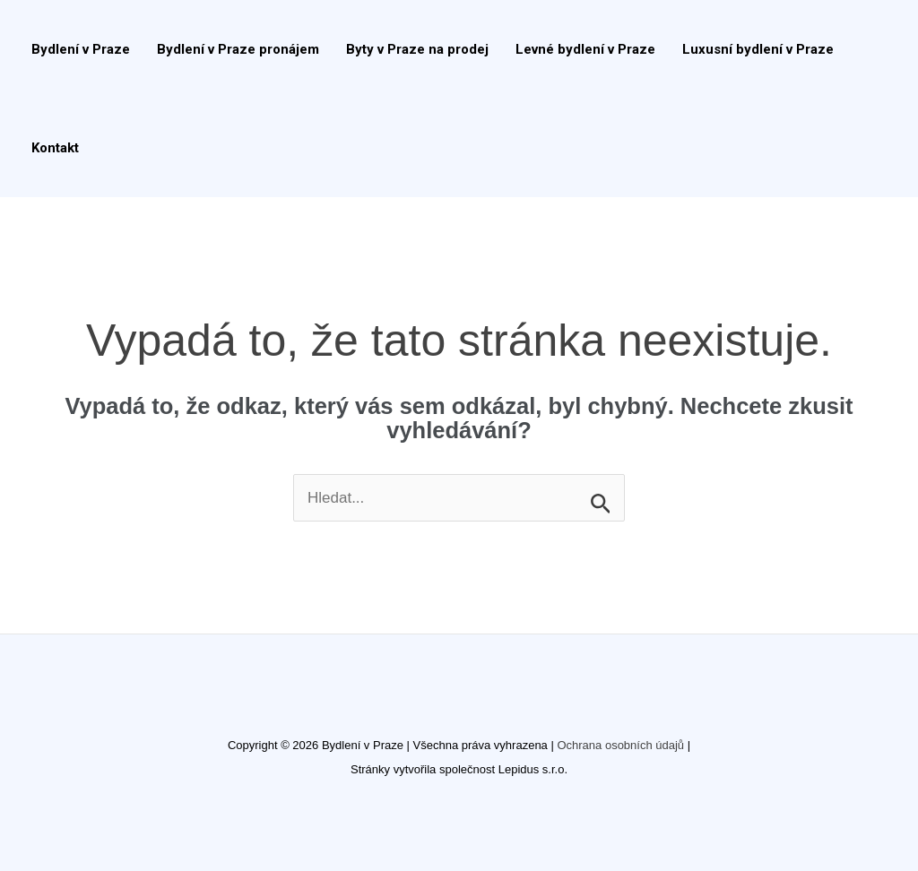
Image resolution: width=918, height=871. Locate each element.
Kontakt (55, 148)
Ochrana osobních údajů (620, 745)
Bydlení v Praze (80, 49)
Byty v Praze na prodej (417, 49)
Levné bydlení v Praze (585, 49)
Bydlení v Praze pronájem (238, 49)
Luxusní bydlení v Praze (758, 49)
